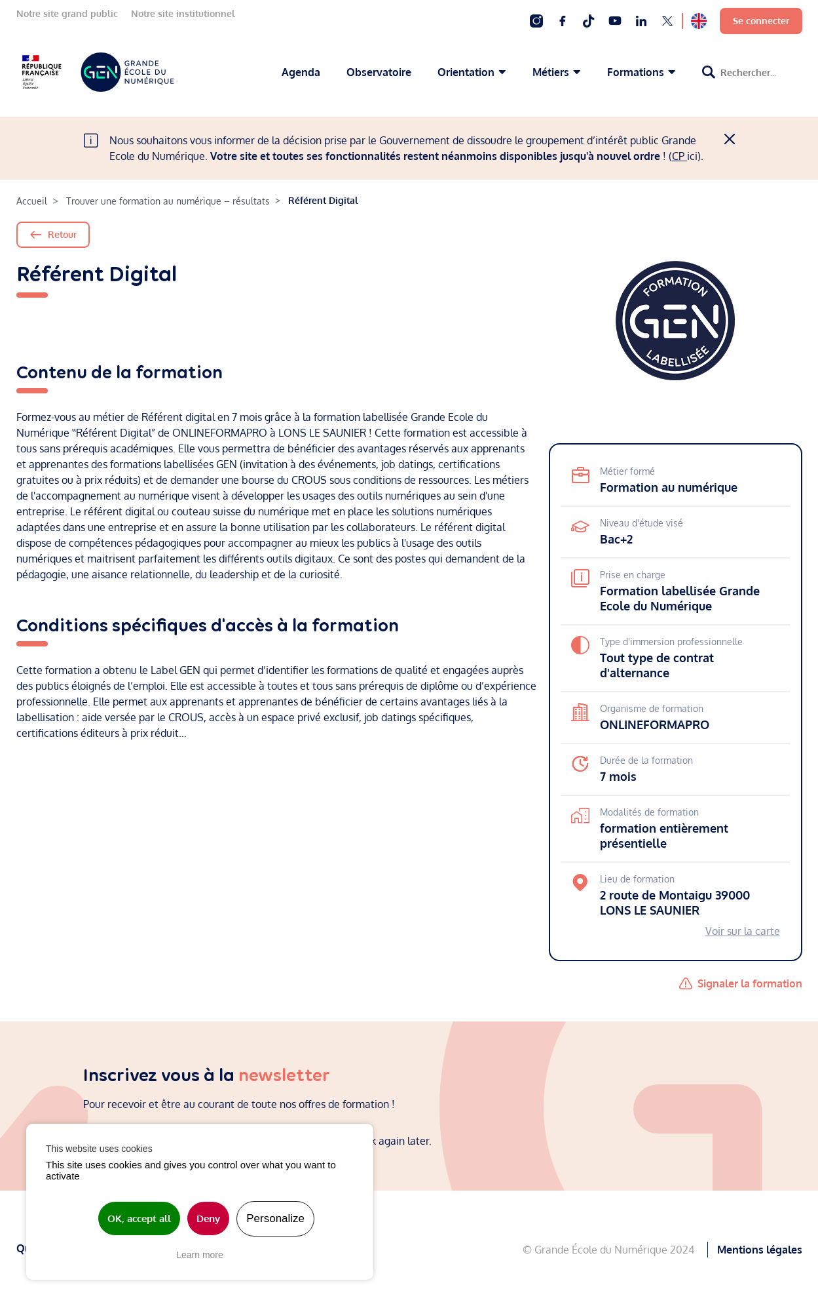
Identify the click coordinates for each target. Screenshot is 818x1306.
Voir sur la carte (742, 931)
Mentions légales (759, 1248)
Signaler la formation (749, 983)
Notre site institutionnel (183, 13)
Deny (208, 1218)
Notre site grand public (67, 13)
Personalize (275, 1218)
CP (679, 156)
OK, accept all (139, 1218)
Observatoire (378, 72)
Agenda (301, 72)
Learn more (199, 1255)
